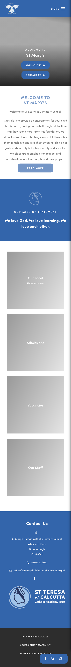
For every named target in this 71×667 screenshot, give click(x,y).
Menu (55, 8)
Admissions (34, 65)
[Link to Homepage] (12, 8)
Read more (35, 168)
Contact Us (33, 74)
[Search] (52, 658)
